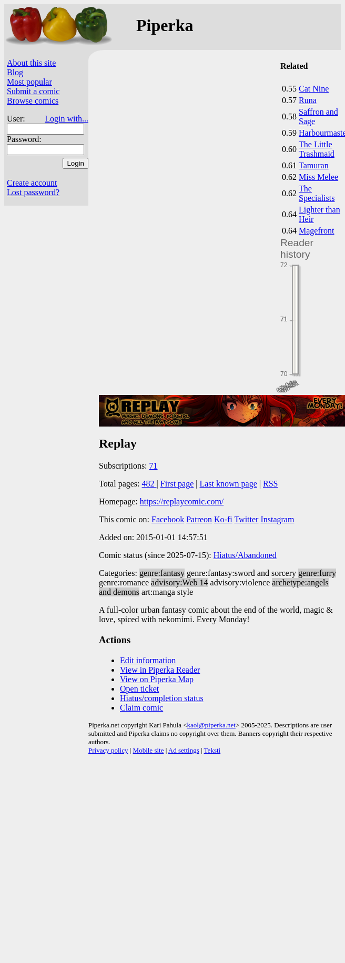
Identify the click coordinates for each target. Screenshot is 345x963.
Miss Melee (318, 177)
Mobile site (148, 750)
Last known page (228, 483)
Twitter (246, 519)
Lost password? (33, 192)
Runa (308, 100)
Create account (32, 182)
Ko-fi (223, 519)
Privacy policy (108, 750)
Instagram (277, 519)
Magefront (316, 230)
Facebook (167, 519)
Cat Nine (314, 88)
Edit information (148, 660)
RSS (270, 483)
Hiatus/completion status (162, 698)
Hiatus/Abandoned (245, 555)
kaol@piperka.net (211, 725)
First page (177, 483)
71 (153, 465)
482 (149, 483)
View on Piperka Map (157, 679)
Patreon (199, 519)
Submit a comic (33, 91)
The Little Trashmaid (316, 149)
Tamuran (314, 165)
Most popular (29, 81)
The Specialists (316, 193)
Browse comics (32, 100)
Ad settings (183, 750)
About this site (31, 62)
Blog (15, 72)
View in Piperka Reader (160, 669)
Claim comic (141, 707)
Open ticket (139, 688)
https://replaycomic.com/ (182, 501)
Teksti (212, 750)
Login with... (66, 118)
